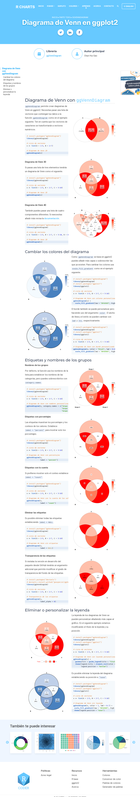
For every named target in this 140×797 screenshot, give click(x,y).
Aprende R (86, 7)
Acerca (97, 6)
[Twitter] (61, 32)
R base (50, 6)
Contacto (109, 6)
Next (133, 742)
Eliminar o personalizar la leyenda (9, 92)
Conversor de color (111, 779)
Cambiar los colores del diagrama (11, 78)
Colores (106, 775)
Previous (7, 742)
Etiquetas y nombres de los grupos (12, 84)
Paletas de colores (111, 783)
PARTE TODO (64, 17)
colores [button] (73, 6)
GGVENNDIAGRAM (80, 17)
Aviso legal (46, 775)
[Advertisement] (70, 81)
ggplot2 (62, 6)
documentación (51, 218)
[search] (117, 6)
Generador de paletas (112, 787)
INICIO (55, 17)
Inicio (41, 6)
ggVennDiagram (53, 55)
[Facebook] (79, 32)
